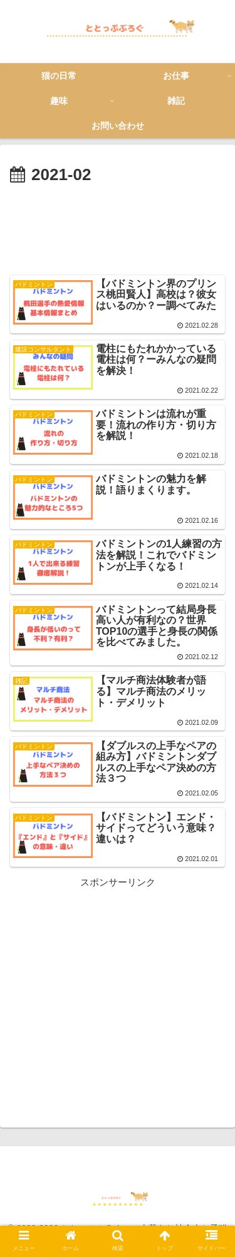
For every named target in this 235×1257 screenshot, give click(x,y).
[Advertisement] (117, 227)
